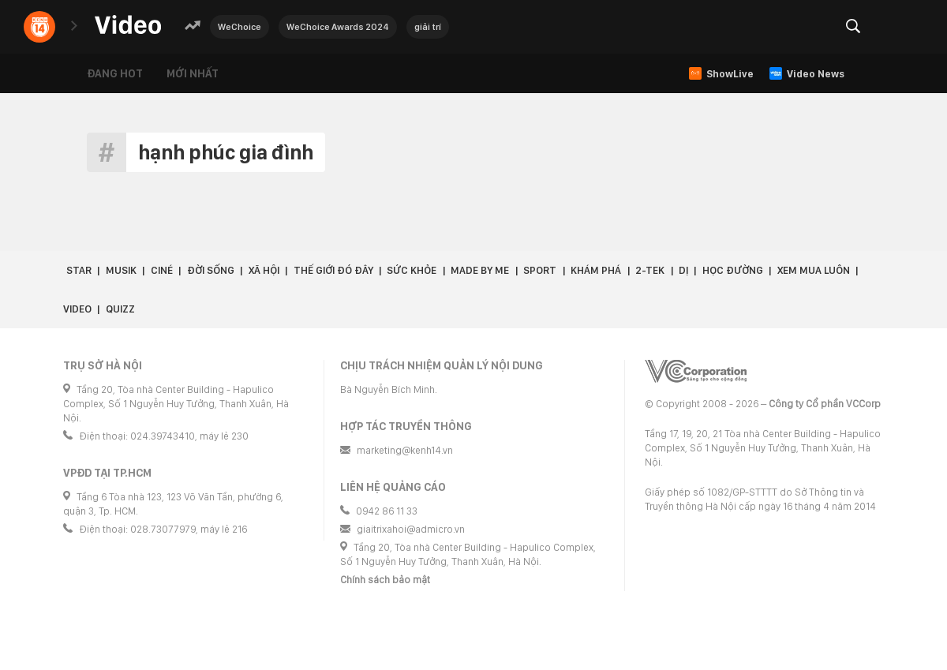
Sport (539, 270)
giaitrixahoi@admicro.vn (411, 529)
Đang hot (115, 73)
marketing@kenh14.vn (405, 450)
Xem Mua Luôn (813, 270)
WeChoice (239, 26)
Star (79, 270)
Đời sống (210, 270)
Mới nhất (193, 73)
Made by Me (480, 270)
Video (77, 309)
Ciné (162, 270)
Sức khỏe (411, 270)
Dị (683, 270)
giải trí (427, 26)
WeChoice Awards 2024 (337, 26)
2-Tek (649, 270)
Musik (121, 270)
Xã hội (264, 270)
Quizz (120, 309)
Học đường (732, 270)
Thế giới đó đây (333, 270)
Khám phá (596, 270)
